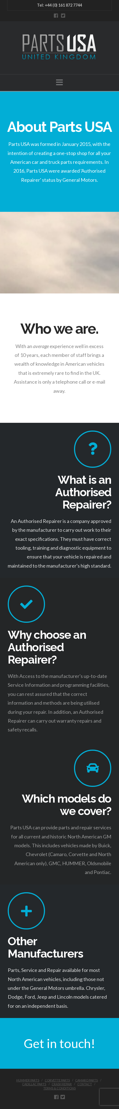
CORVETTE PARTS (57, 1080)
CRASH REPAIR (62, 1084)
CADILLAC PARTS (34, 1084)
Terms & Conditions (59, 1088)
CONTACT (84, 1084)
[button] (59, 82)
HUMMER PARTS (27, 1080)
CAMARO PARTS (86, 1080)
